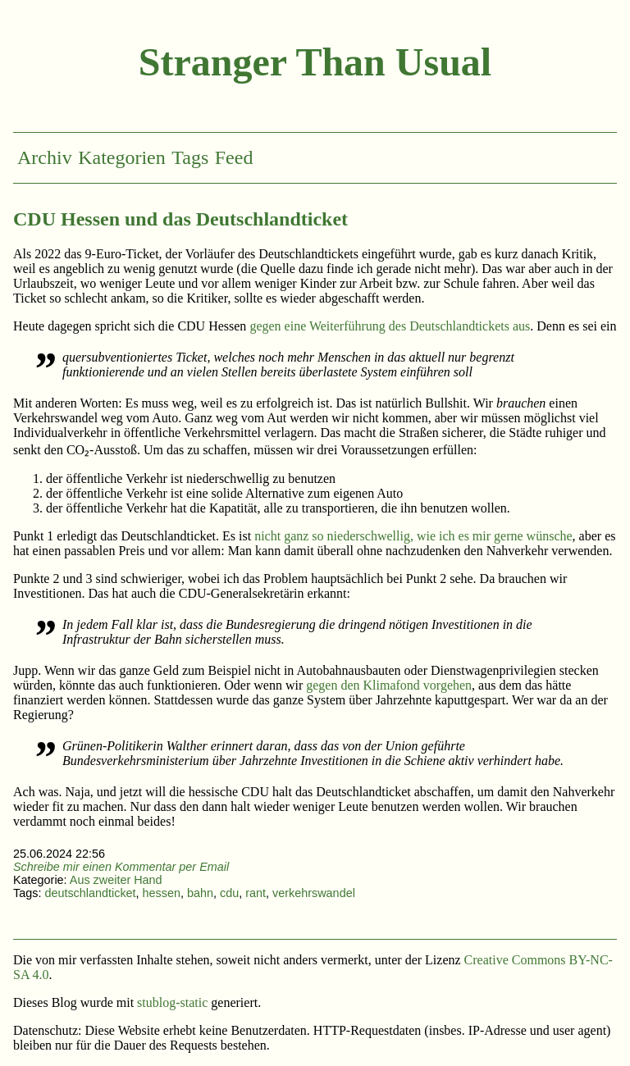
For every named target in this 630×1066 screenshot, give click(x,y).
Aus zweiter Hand (116, 879)
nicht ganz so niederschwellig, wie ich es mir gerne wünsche (413, 536)
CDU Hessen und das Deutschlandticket (180, 219)
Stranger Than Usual (315, 62)
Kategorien (122, 157)
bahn (200, 893)
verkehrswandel (313, 893)
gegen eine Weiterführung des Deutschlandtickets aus (389, 326)
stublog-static (172, 1002)
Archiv (44, 157)
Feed (234, 157)
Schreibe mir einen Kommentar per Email (121, 866)
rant (255, 893)
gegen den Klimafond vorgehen (389, 685)
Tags (189, 157)
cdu (229, 893)
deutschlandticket (89, 893)
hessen (161, 893)
